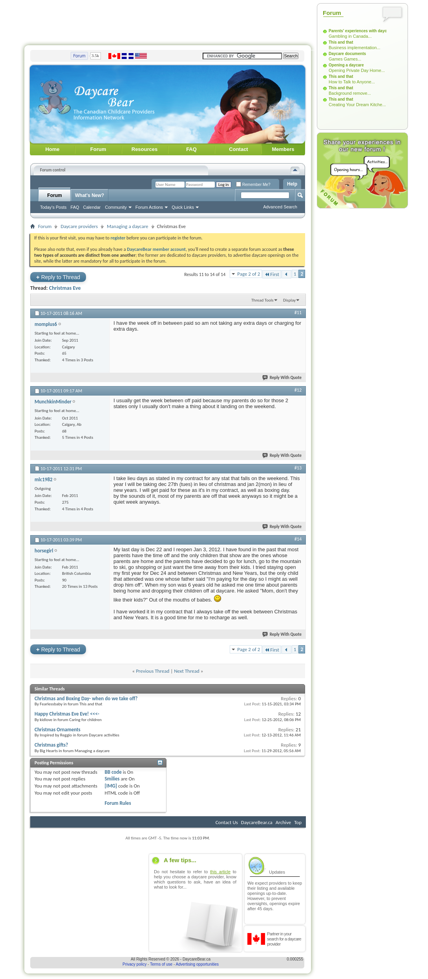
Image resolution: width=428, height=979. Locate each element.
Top (298, 822)
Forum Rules (117, 803)
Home (52, 149)
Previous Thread (152, 671)
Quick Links (183, 207)
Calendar (92, 207)
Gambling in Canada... (350, 36)
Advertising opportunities (197, 964)
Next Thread (186, 671)
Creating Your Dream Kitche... (357, 104)
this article (220, 871)
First (271, 274)
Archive (283, 822)
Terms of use (161, 964)
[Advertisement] (168, 21)
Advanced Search (280, 206)
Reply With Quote (282, 377)
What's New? (89, 195)
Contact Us (227, 822)
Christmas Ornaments (57, 729)
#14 (298, 539)
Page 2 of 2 (248, 274)
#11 (298, 312)
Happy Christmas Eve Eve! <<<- (67, 714)
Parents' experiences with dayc (358, 31)
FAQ (191, 149)
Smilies (111, 779)
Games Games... (345, 59)
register (118, 238)
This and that (341, 42)
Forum (98, 149)
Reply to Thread (58, 277)
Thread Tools (262, 300)
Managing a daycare (127, 226)
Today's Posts (53, 207)
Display (289, 300)
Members (283, 149)
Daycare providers (79, 226)
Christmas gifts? (51, 745)
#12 (298, 390)
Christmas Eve (65, 288)
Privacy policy (134, 964)
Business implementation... (354, 47)
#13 (298, 468)
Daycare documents (347, 54)
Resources (144, 149)
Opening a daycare (346, 65)
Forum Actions (149, 207)
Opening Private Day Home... (357, 70)
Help (292, 184)
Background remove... (350, 93)
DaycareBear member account (156, 249)
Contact (238, 149)
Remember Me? (253, 184)
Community (116, 207)
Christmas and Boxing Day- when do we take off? (86, 698)
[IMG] (110, 786)
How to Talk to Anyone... (352, 81)
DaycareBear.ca (257, 822)
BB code (112, 772)
